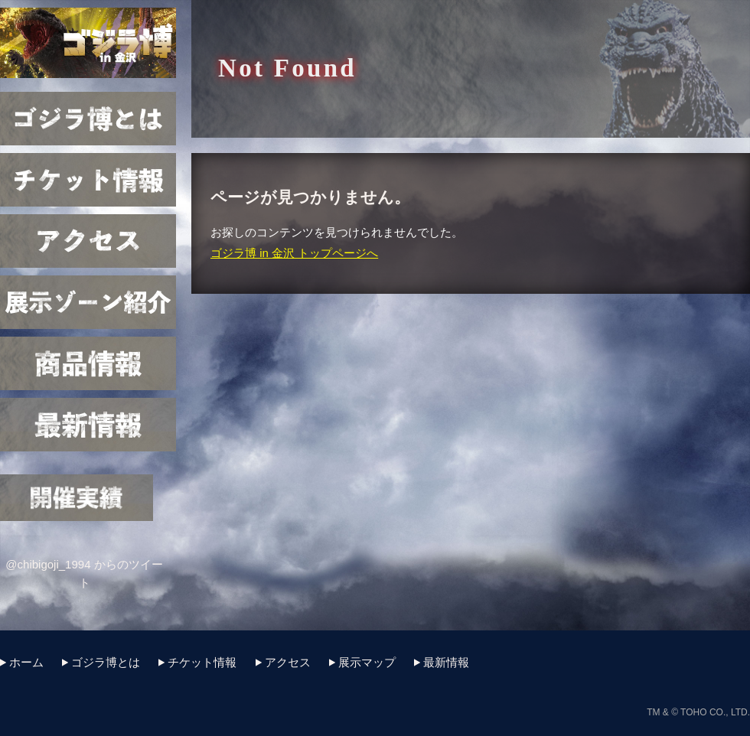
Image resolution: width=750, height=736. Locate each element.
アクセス (88, 241)
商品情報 (88, 363)
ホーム (26, 662)
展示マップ (88, 302)
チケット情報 (88, 180)
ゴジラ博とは (88, 118)
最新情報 (88, 424)
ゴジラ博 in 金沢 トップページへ (294, 252)
